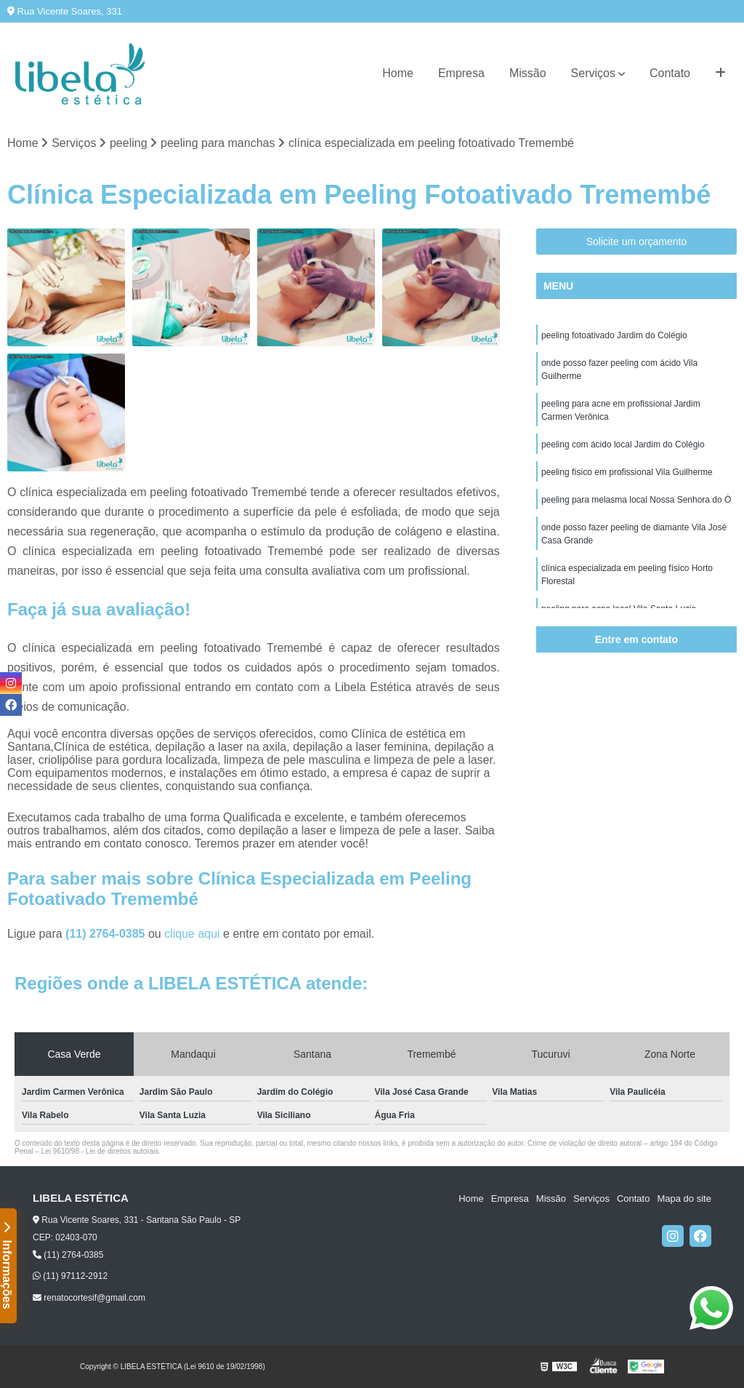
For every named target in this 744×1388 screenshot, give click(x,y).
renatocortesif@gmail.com (89, 1298)
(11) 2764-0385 (106, 934)
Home (397, 73)
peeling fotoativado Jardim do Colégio (614, 335)
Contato (670, 73)
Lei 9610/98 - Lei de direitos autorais (100, 1151)
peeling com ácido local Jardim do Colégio (623, 444)
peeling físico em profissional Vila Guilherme (627, 472)
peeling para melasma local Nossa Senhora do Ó (636, 500)
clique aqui (192, 934)
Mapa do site (684, 1198)
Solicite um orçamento (636, 241)
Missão (527, 73)
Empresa (461, 73)
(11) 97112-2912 (70, 1276)
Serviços (593, 73)
